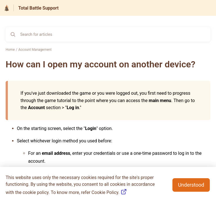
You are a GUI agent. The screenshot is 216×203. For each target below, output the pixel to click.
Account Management (34, 50)
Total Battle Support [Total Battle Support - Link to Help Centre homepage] (38, 8)
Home (10, 50)
